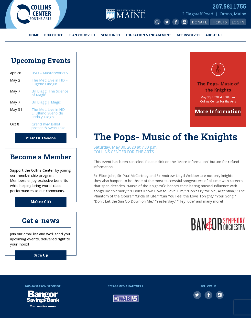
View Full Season (40, 138)
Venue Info (110, 35)
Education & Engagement (148, 35)
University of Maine (125, 15)
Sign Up (41, 255)
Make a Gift (41, 201)
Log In (238, 22)
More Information (218, 111)
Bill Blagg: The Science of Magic (50, 93)
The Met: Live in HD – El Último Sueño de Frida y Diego (50, 113)
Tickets (219, 22)
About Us (214, 35)
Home (34, 35)
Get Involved (188, 35)
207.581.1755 (229, 6)
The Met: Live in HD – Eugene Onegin (50, 82)
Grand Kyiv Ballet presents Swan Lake (48, 126)
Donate (199, 22)
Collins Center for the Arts (34, 14)
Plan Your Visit (82, 35)
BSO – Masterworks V (50, 73)
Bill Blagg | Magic (46, 102)
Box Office (53, 35)
